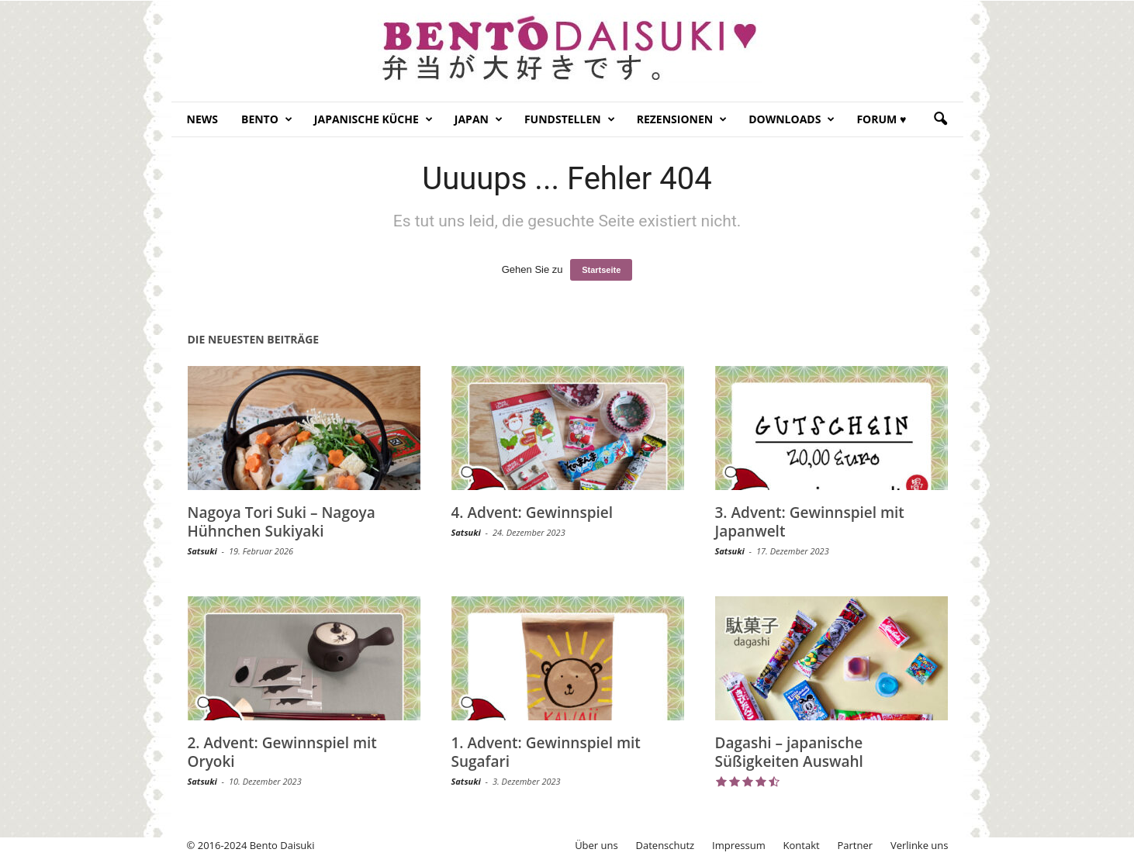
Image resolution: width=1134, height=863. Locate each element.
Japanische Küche (373, 119)
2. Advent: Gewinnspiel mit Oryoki (282, 752)
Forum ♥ (881, 119)
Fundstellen (569, 119)
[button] (940, 119)
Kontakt (801, 845)
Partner (855, 845)
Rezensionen (682, 119)
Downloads (792, 119)
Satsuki (202, 551)
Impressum (739, 845)
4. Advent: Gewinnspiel (532, 512)
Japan (479, 119)
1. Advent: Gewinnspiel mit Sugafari (546, 752)
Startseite (601, 269)
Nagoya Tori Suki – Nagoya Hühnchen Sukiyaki (281, 521)
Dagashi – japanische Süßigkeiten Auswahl (789, 752)
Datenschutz (665, 845)
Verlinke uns (919, 845)
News (202, 119)
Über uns (596, 845)
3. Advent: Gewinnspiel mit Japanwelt (809, 521)
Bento (266, 119)
